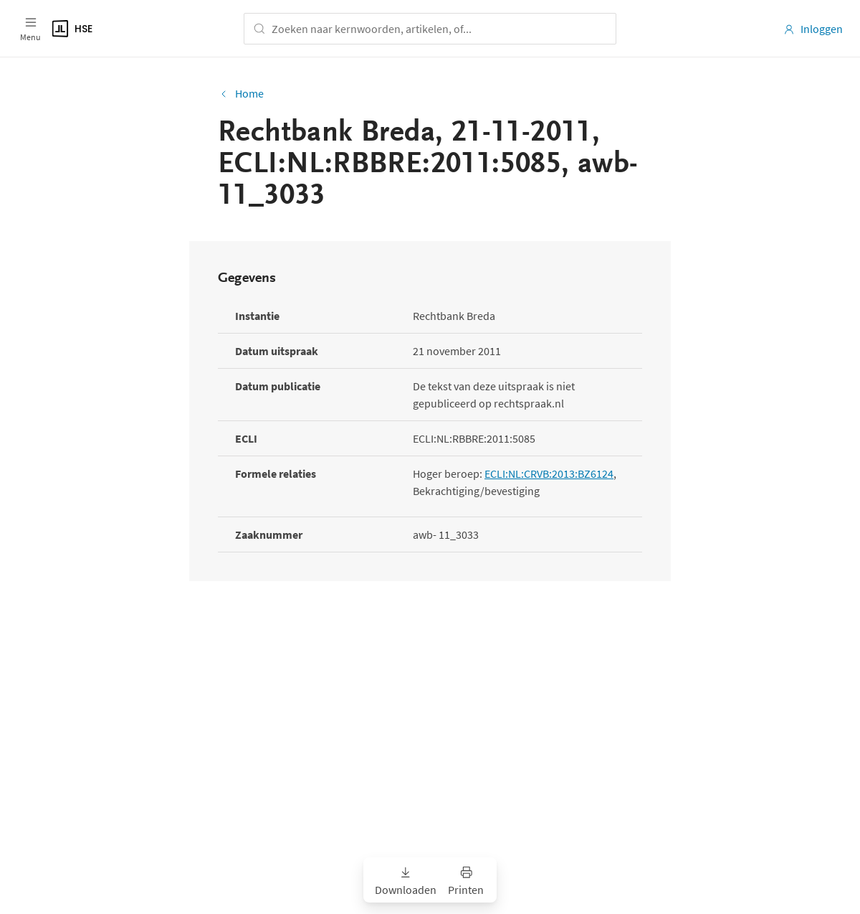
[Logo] (132, 28)
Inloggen (813, 29)
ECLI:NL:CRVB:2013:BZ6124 (548, 473)
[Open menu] (30, 28)
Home (241, 93)
